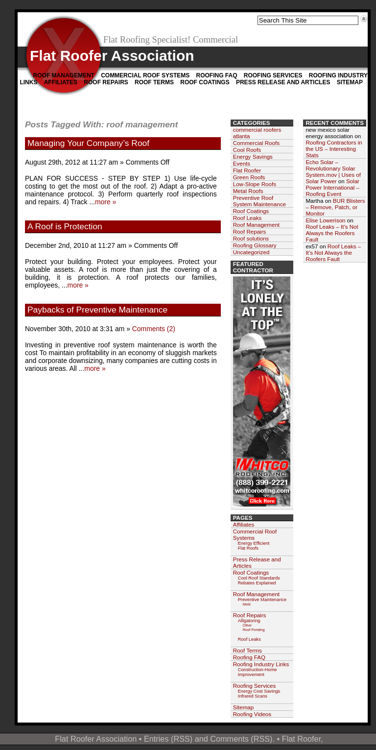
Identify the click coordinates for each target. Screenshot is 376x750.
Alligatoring (249, 620)
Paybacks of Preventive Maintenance (97, 310)
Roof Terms (154, 82)
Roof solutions (251, 238)
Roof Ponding (254, 630)
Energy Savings (253, 156)
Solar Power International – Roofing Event (332, 187)
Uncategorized (251, 252)
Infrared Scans (252, 696)
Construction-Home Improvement (257, 672)
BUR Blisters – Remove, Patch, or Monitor (335, 207)
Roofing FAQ (216, 75)
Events (241, 163)
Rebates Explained (257, 583)
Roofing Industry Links (261, 664)
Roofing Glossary (255, 245)
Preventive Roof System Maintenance (259, 200)
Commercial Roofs (256, 143)
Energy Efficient (254, 543)
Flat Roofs (248, 548)
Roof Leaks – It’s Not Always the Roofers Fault (332, 232)
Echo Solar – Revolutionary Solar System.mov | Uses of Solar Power (333, 171)
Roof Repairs (106, 82)
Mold (247, 604)
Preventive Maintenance (262, 599)
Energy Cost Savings (259, 691)
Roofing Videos (252, 714)
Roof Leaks (247, 218)
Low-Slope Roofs (254, 184)
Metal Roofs (248, 191)
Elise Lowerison (325, 220)
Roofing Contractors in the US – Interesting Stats (334, 148)
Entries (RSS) (168, 738)
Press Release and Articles (283, 82)
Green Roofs (249, 177)
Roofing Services (273, 75)
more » (105, 202)
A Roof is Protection (64, 226)
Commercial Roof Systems (145, 75)
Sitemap (350, 82)
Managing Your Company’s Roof (88, 143)
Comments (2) (153, 329)
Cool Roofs (247, 149)
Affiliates (60, 82)
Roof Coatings (204, 82)
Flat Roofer (247, 170)
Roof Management (63, 75)
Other (247, 625)
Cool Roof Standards (259, 578)
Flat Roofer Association (112, 56)
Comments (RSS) (241, 738)
